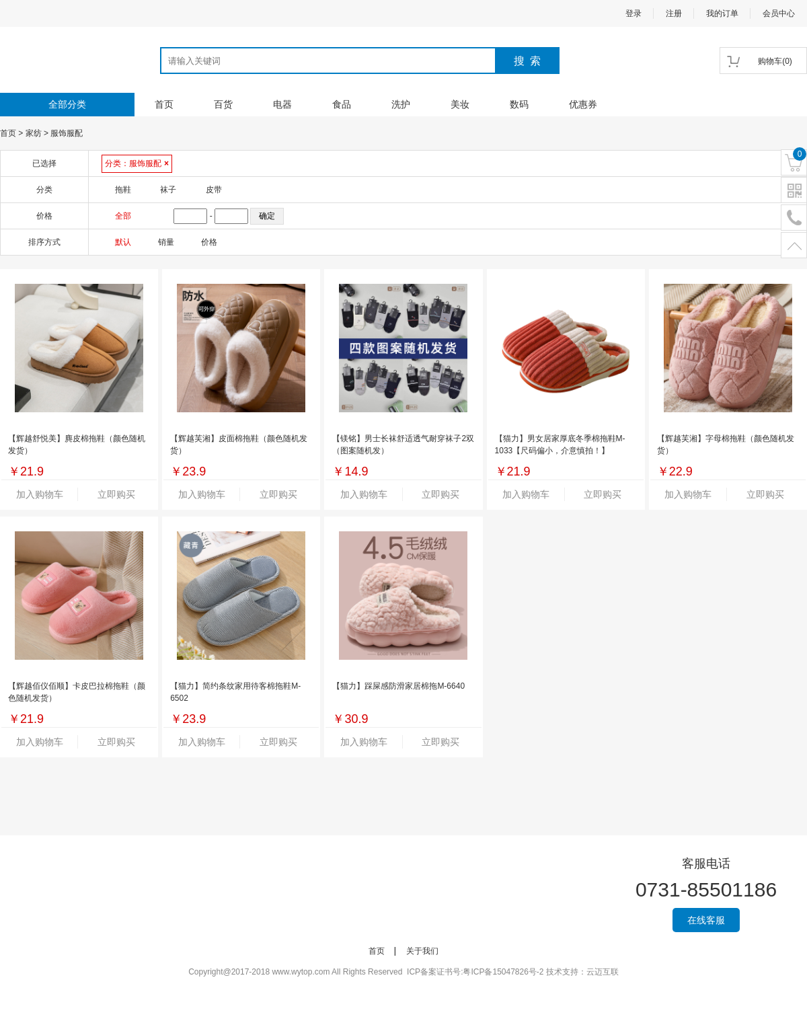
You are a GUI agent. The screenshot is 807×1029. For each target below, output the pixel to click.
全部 (123, 216)
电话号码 (793, 218)
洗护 (400, 104)
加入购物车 (39, 494)
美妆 (460, 104)
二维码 (793, 191)
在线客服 (706, 920)
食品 (341, 104)
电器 (282, 104)
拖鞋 (123, 189)
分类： (137, 163)
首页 (164, 104)
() (775, 61)
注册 (674, 13)
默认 (123, 242)
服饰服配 (66, 133)
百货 (223, 104)
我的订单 (722, 13)
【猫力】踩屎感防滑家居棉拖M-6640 (398, 686)
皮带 (214, 189)
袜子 (168, 189)
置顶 (793, 246)
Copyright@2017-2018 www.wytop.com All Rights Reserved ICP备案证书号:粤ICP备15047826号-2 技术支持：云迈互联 (403, 972)
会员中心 (779, 13)
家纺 (34, 133)
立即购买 (116, 494)
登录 (633, 13)
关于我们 (422, 951)
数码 (519, 104)
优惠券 (583, 104)
